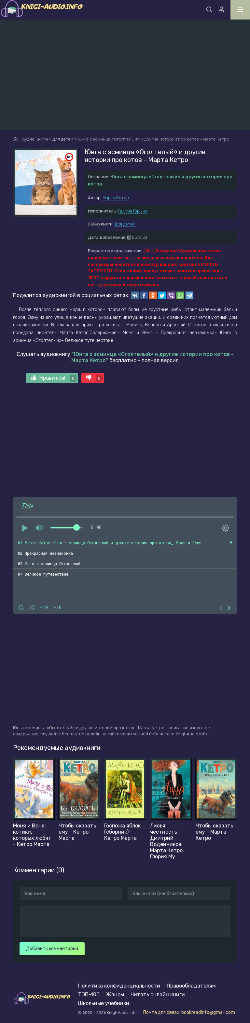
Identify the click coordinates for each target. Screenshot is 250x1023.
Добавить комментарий (52, 948)
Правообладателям (191, 986)
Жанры (115, 994)
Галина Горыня (132, 211)
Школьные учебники (103, 1003)
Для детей (125, 224)
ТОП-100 (89, 994)
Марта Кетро (116, 197)
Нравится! (53, 378)
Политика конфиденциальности (119, 986)
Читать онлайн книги (158, 994)
